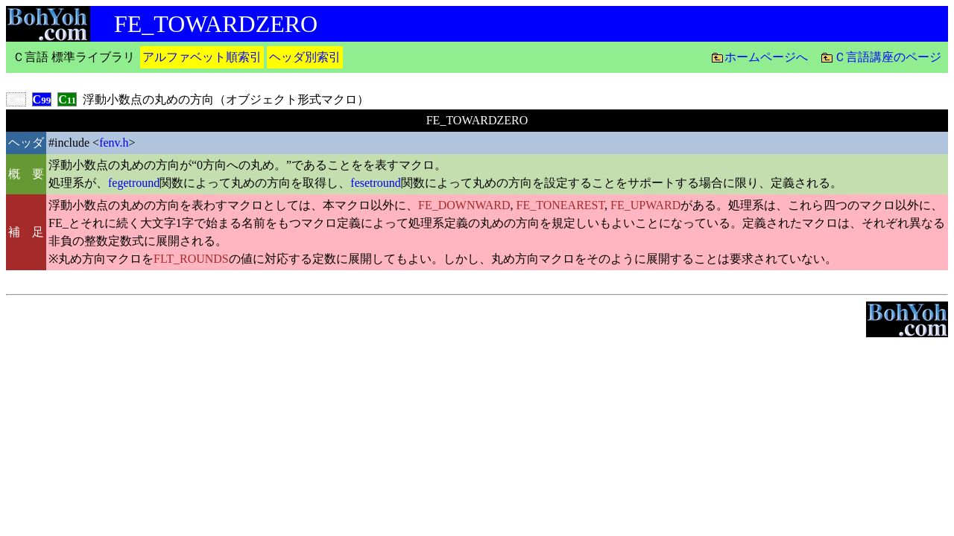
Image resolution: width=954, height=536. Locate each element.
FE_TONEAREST (561, 205)
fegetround (133, 182)
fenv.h (113, 142)
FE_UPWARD (645, 205)
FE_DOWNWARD (464, 205)
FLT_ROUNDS (191, 258)
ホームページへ (766, 57)
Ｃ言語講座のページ (887, 57)
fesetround (375, 182)
